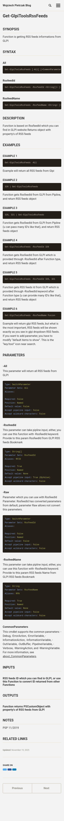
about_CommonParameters (19, 656)
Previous (17, 788)
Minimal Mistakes (49, 814)
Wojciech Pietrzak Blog (17, 5)
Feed (49, 809)
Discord (39, 809)
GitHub (28, 809)
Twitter (17, 809)
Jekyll (37, 814)
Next (46, 788)
